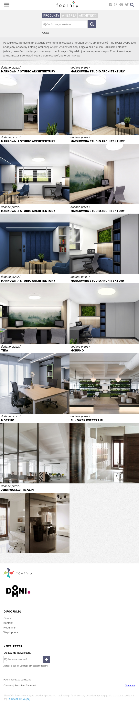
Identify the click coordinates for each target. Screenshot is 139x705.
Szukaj (132, 5)
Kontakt (7, 622)
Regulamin (9, 627)
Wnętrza (69, 15)
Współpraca (10, 632)
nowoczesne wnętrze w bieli (104, 448)
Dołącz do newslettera (17, 652)
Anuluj (45, 32)
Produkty (51, 15)
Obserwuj (130, 685)
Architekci (88, 15)
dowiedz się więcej (19, 699)
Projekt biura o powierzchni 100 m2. (35, 379)
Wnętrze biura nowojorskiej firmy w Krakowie (104, 379)
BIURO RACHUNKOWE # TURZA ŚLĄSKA (35, 100)
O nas (7, 618)
